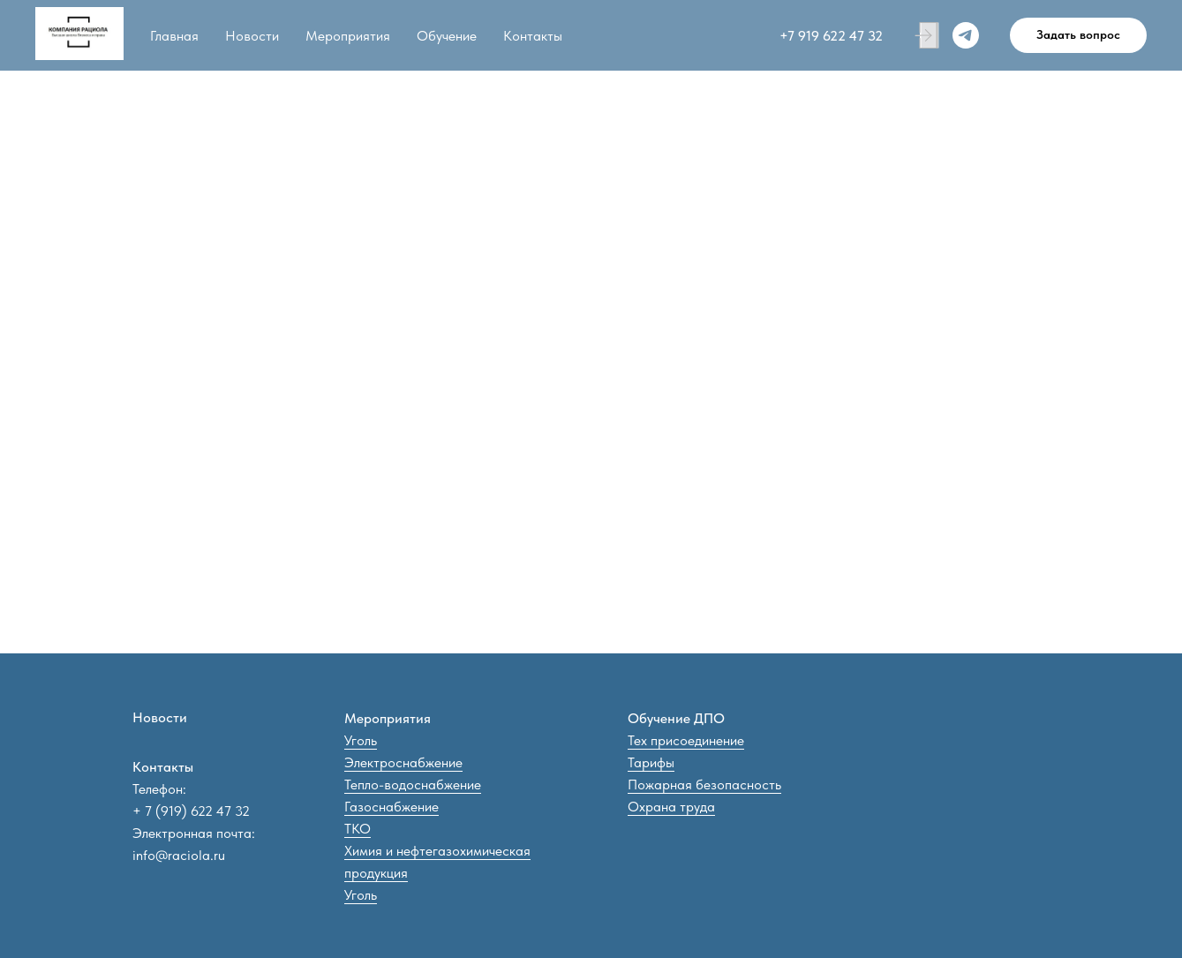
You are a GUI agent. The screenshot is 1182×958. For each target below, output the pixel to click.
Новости (252, 35)
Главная (174, 35)
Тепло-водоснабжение (412, 784)
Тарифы (651, 762)
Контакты (532, 35)
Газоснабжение (391, 806)
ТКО (357, 828)
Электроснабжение (403, 762)
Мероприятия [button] (347, 35)
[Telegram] (965, 35)
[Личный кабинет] (927, 35)
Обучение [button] (447, 35)
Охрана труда (671, 806)
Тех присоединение (686, 740)
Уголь (360, 740)
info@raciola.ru (178, 855)
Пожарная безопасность (704, 784)
